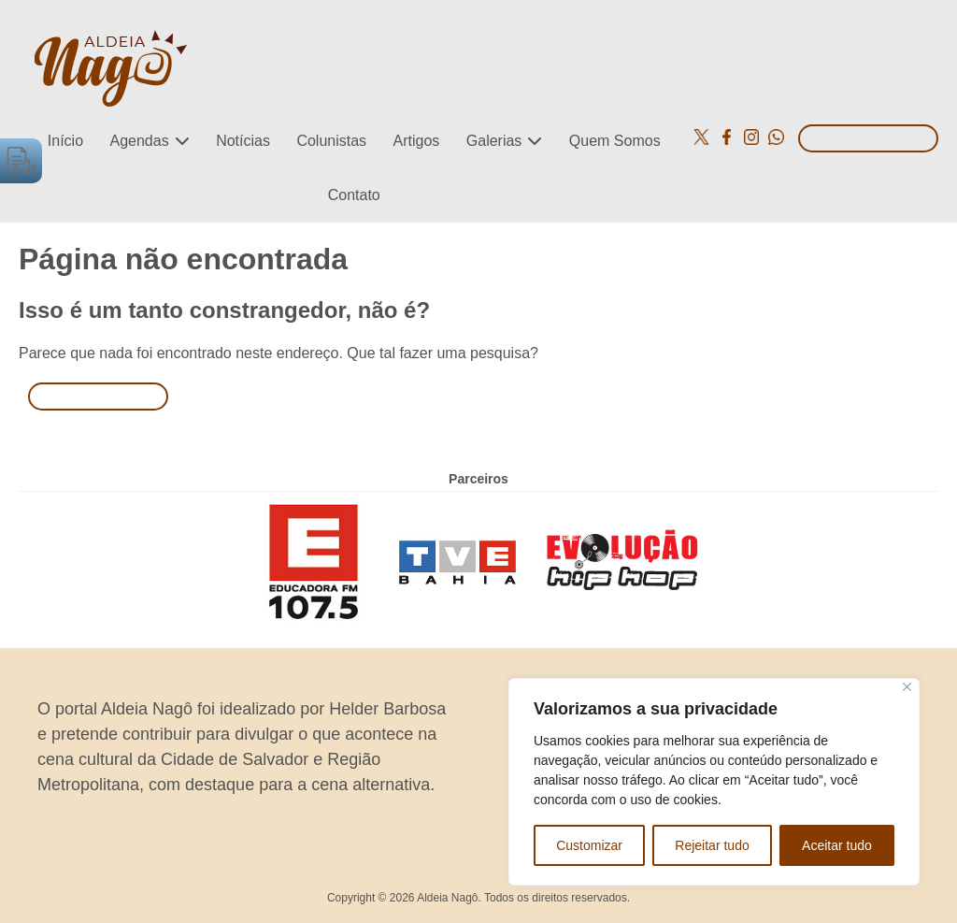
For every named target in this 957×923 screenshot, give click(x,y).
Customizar (589, 845)
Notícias (243, 141)
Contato (354, 195)
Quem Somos (615, 141)
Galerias (494, 141)
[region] (714, 782)
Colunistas (331, 141)
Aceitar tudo (837, 845)
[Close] (907, 687)
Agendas (139, 141)
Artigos (416, 141)
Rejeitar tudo (712, 845)
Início (65, 141)
